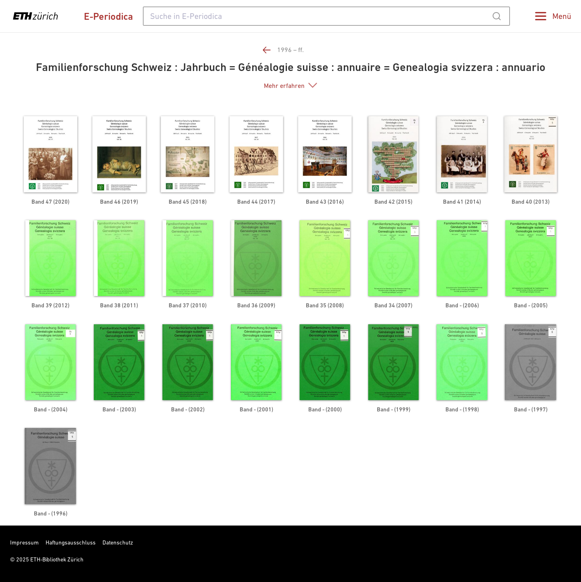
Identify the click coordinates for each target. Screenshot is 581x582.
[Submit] (496, 16)
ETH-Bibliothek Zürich (57, 559)
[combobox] (326, 16)
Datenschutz (117, 542)
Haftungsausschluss (71, 542)
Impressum (24, 542)
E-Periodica (108, 16)
